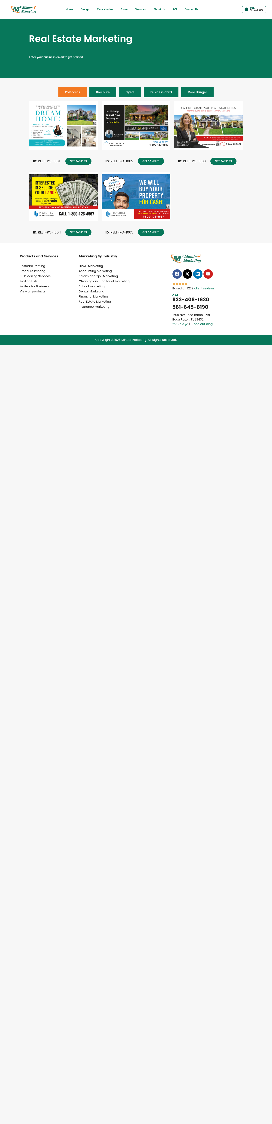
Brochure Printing (32, 271)
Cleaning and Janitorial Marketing (104, 281)
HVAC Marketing (91, 266)
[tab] (72, 92)
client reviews (204, 288)
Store (124, 9)
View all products (32, 291)
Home (69, 9)
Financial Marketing (93, 296)
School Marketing (92, 286)
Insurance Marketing (94, 306)
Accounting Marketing (95, 271)
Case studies (105, 9)
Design (85, 9)
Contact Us (191, 9)
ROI (174, 9)
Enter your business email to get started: (56, 57)
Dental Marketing (91, 291)
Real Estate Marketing (95, 301)
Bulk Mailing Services (35, 276)
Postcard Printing (32, 266)
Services (140, 9)
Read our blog (202, 324)
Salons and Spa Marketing (98, 276)
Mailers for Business (34, 286)
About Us (159, 9)
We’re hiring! (180, 324)
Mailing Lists (29, 281)
